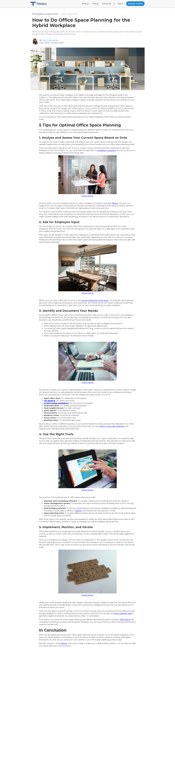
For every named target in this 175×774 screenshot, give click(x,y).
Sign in (120, 4)
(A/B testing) (125, 619)
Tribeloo (114, 203)
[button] (109, 3)
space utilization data (123, 613)
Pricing (95, 4)
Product (85, 4)
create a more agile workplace (111, 426)
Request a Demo (135, 4)
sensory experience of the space (95, 300)
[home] (38, 3)
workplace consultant (106, 150)
